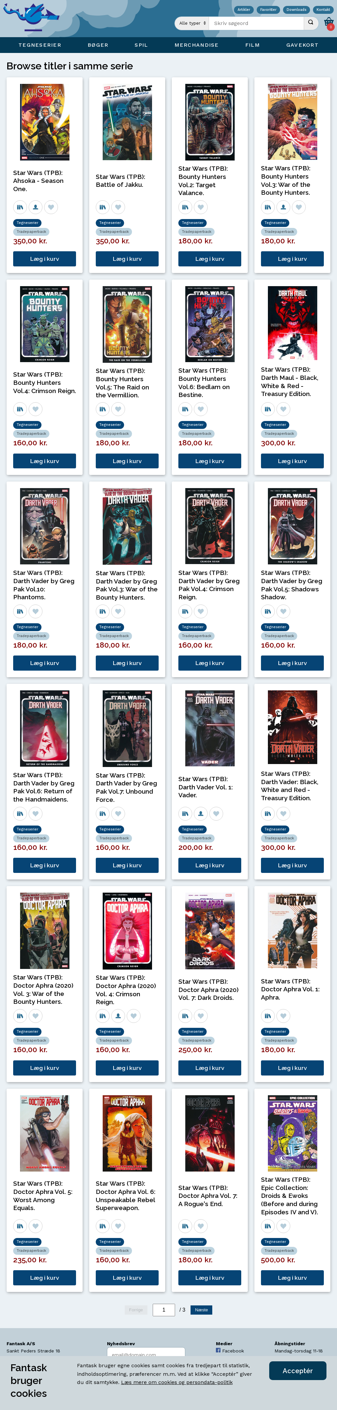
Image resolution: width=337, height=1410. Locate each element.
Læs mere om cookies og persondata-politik (177, 1382)
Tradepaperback (31, 232)
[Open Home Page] (34, 18)
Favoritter (268, 10)
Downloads (296, 10)
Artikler (244, 10)
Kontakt (323, 10)
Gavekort (302, 45)
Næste (201, 1309)
